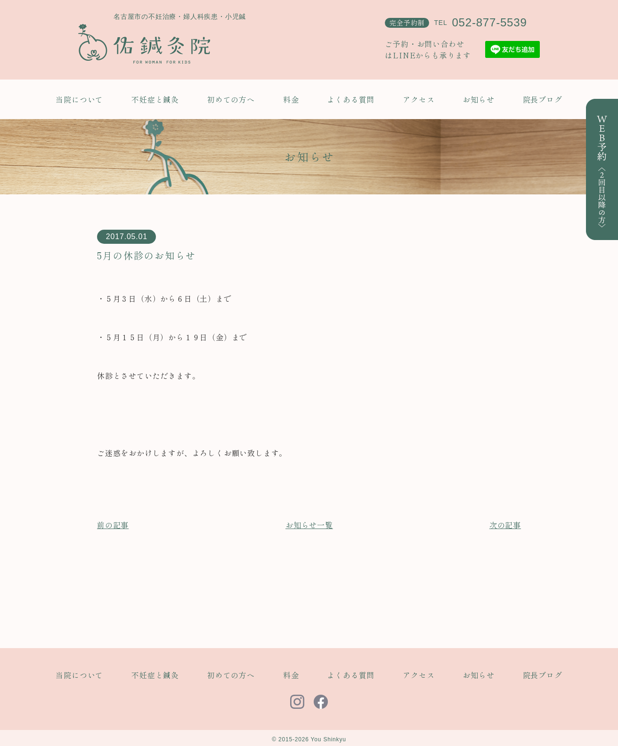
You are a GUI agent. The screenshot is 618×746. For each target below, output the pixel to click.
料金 (291, 99)
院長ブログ (542, 99)
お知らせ (478, 99)
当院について (79, 99)
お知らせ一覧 (309, 524)
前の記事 (113, 524)
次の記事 (505, 524)
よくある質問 (350, 99)
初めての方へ (231, 99)
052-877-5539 (489, 22)
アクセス (418, 99)
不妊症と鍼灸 (155, 99)
